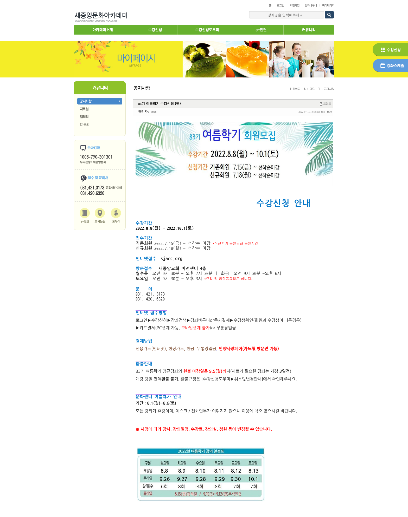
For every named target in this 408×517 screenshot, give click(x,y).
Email (153, 111)
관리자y (143, 111)
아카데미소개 (102, 30)
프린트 (327, 103)
